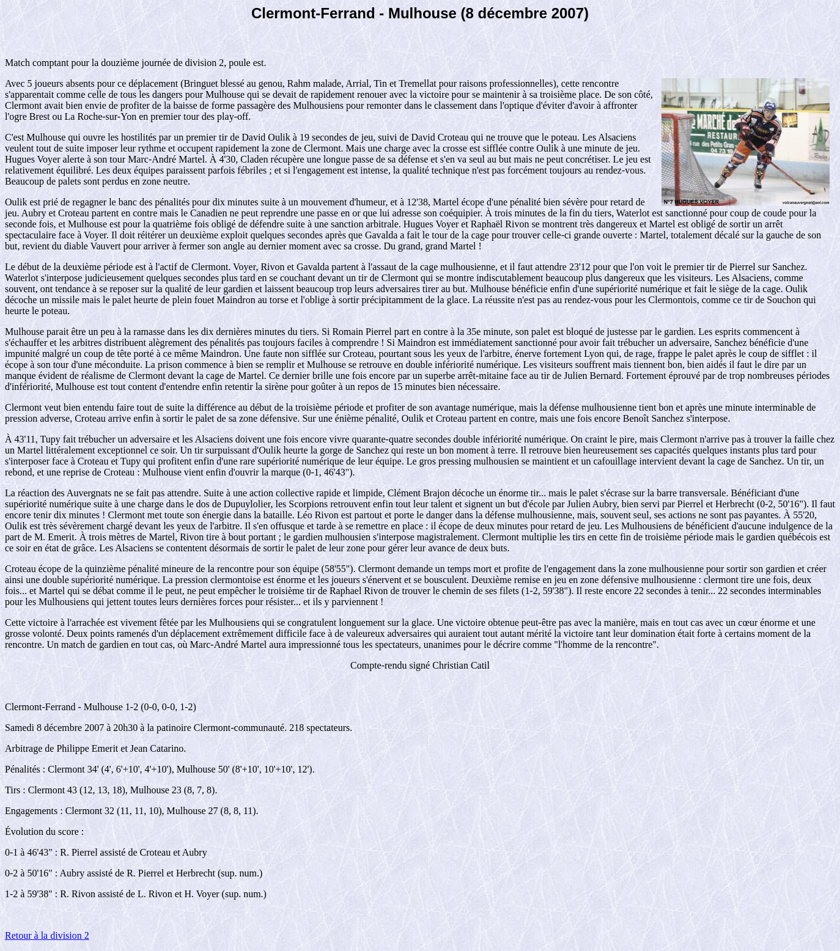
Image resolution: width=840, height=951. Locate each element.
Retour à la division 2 (47, 935)
